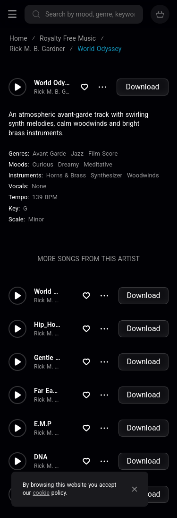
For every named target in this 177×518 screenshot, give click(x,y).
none (39, 186)
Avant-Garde (49, 153)
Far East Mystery (47, 390)
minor (36, 219)
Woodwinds (143, 175)
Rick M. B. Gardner (52, 92)
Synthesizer (106, 175)
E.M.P (42, 424)
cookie (41, 493)
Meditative (98, 164)
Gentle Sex (47, 357)
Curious (42, 164)
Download (142, 86)
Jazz (77, 153)
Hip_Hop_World (47, 324)
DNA (41, 457)
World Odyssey (52, 82)
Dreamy (68, 164)
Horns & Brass (66, 175)
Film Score (103, 153)
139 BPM (45, 197)
